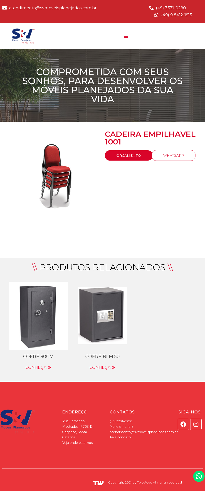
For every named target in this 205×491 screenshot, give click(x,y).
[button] (126, 36)
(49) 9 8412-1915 (121, 427)
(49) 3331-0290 (121, 421)
